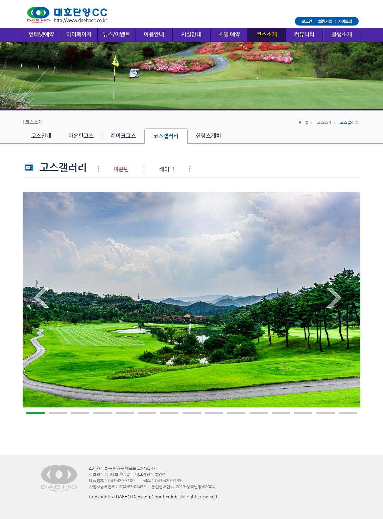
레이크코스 (123, 136)
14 (325, 413)
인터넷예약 (41, 34)
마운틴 (121, 169)
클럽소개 (342, 34)
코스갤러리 (165, 136)
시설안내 (191, 34)
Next (337, 299)
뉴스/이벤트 (116, 34)
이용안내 (154, 34)
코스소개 (267, 34)
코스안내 (41, 136)
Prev (45, 299)
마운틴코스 (81, 136)
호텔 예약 (229, 34)
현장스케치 (208, 136)
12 (281, 413)
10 (236, 413)
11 (258, 413)
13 (303, 413)
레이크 (166, 169)
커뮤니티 (304, 34)
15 (348, 413)
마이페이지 (79, 34)
